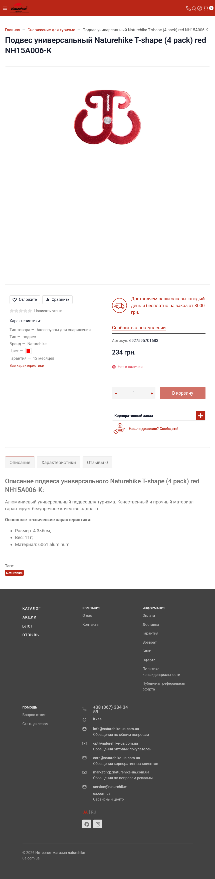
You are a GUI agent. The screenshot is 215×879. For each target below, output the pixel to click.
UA (85, 812)
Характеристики (58, 462)
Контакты (90, 624)
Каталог (32, 608)
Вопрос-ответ (34, 715)
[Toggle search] (193, 8)
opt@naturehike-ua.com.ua (115, 743)
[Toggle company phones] (188, 8)
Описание (20, 462)
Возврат (149, 642)
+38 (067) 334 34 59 (110, 709)
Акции (30, 617)
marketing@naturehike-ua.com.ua (121, 772)
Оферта (148, 660)
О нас (87, 615)
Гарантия (150, 633)
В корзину (182, 393)
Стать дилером (36, 724)
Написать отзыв (48, 311)
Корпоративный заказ (133, 415)
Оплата (148, 615)
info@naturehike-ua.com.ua (116, 729)
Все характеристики (27, 365)
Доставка (150, 624)
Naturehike (14, 573)
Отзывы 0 (97, 462)
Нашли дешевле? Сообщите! (153, 428)
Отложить (25, 299)
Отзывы (31, 635)
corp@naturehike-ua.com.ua (116, 758)
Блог (28, 626)
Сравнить (57, 299)
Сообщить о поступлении (139, 327)
